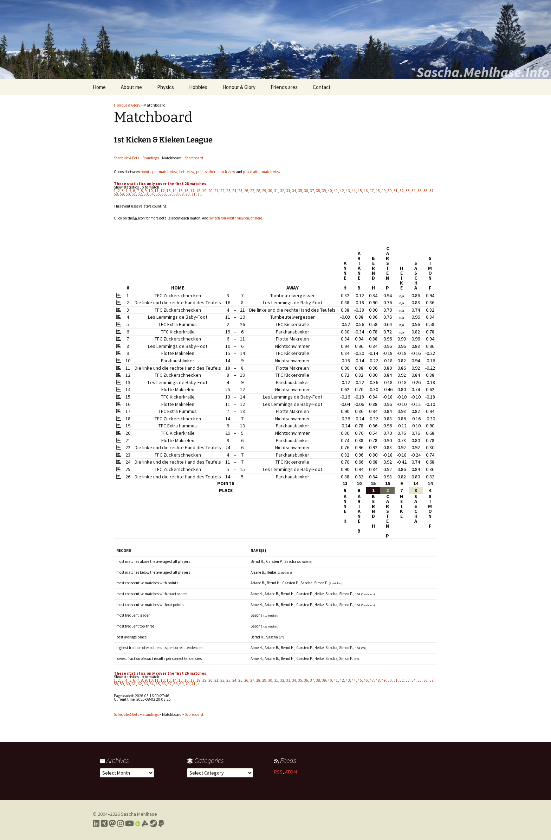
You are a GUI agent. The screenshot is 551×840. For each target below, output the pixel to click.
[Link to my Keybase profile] (145, 823)
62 (140, 194)
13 (169, 190)
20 (210, 190)
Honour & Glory (238, 87)
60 (128, 194)
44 (354, 190)
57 (431, 190)
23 (228, 190)
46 (366, 190)
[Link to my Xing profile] (104, 823)
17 (192, 190)
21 (216, 190)
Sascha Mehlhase (139, 814)
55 (419, 190)
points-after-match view (215, 171)
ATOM (291, 772)
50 (390, 190)
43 (348, 190)
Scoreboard (194, 157)
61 (134, 194)
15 (181, 190)
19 (204, 190)
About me (131, 87)
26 (246, 190)
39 (324, 190)
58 (116, 194)
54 (413, 190)
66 (164, 194)
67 (170, 194)
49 (384, 190)
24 (234, 190)
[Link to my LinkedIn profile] (96, 823)
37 (312, 190)
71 (194, 194)
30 (270, 190)
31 (276, 190)
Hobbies (198, 87)
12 (163, 190)
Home (99, 87)
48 (378, 190)
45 (360, 190)
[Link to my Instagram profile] (120, 823)
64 (152, 194)
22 (222, 190)
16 (186, 190)
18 (198, 190)
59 (122, 194)
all (199, 194)
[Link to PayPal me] (161, 823)
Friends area (284, 87)
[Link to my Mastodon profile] (112, 823)
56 (425, 190)
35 (300, 190)
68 (176, 194)
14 (175, 190)
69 (182, 194)
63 (146, 194)
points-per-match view (159, 171)
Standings (150, 157)
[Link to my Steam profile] (153, 823)
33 (288, 190)
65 (158, 194)
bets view (186, 171)
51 (396, 190)
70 (188, 194)
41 (336, 190)
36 (306, 190)
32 (282, 190)
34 (294, 190)
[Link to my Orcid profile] (137, 823)
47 (372, 190)
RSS (278, 772)
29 (264, 190)
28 (258, 190)
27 (252, 190)
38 (318, 190)
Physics (165, 87)
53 (408, 190)
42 (342, 190)
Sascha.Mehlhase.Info (482, 72)
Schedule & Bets (126, 157)
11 (157, 190)
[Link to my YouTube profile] (129, 823)
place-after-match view (261, 171)
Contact (322, 87)
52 (402, 190)
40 (330, 190)
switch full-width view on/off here (235, 218)
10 (151, 190)
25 (240, 190)
